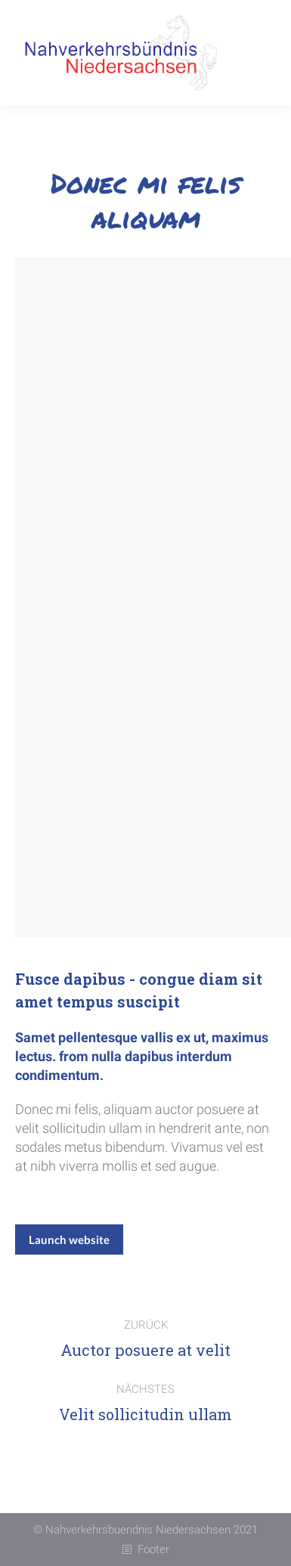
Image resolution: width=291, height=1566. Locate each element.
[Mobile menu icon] (257, 52)
